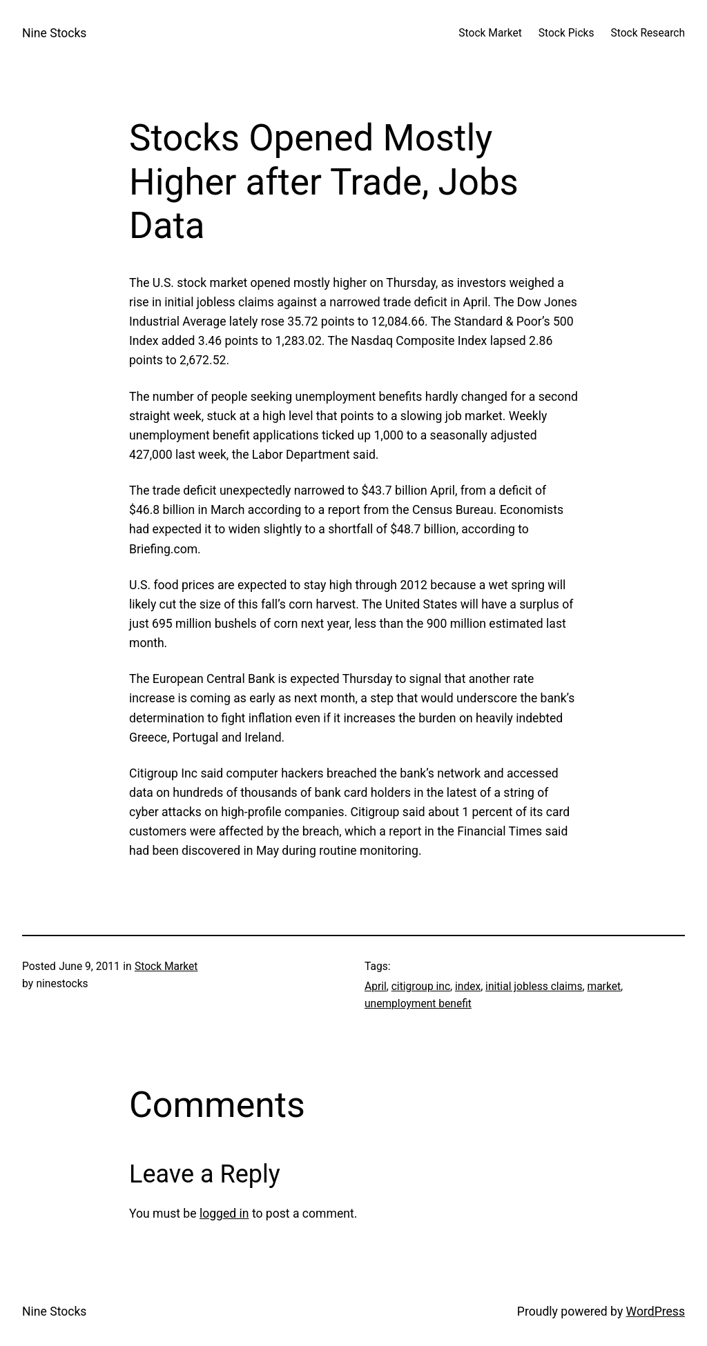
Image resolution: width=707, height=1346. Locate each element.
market (604, 986)
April (376, 986)
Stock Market (166, 966)
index (468, 986)
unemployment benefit (418, 1004)
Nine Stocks (54, 33)
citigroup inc (420, 986)
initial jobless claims (533, 986)
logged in (224, 1213)
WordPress (655, 1311)
